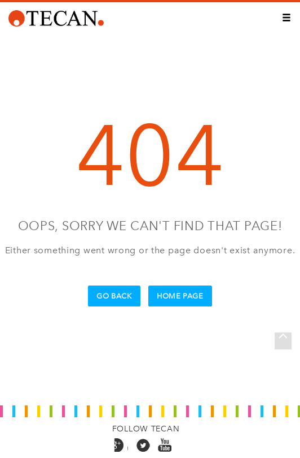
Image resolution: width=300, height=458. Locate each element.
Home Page (180, 296)
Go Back (114, 296)
